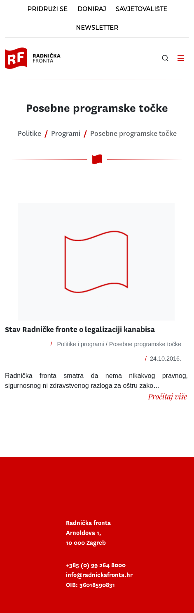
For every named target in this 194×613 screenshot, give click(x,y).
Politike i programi (80, 344)
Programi (65, 133)
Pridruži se (47, 9)
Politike (29, 133)
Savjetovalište (141, 9)
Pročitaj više (167, 397)
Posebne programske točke (145, 344)
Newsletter (97, 27)
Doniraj (91, 9)
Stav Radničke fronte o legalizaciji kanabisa (80, 330)
